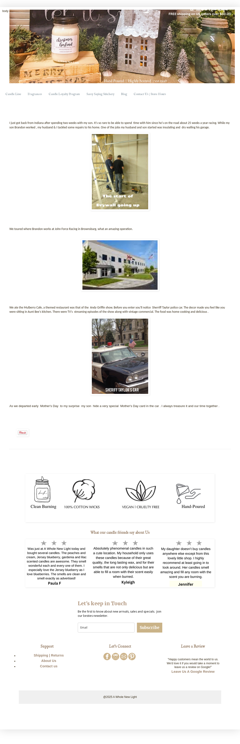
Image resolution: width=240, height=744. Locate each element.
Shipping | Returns (49, 655)
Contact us (48, 666)
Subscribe (149, 627)
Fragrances (35, 94)
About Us (48, 661)
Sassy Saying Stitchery (100, 94)
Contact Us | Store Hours (150, 94)
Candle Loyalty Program (64, 94)
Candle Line (13, 94)
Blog (124, 94)
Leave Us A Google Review (193, 671)
